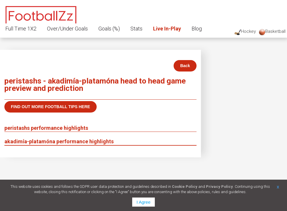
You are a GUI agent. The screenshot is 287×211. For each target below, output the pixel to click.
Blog (197, 28)
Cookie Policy (184, 186)
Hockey (245, 32)
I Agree (144, 202)
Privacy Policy (219, 186)
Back (185, 65)
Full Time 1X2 (20, 28)
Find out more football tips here (50, 106)
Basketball (272, 32)
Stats (136, 28)
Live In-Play (167, 28)
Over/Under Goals (67, 28)
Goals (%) (109, 28)
